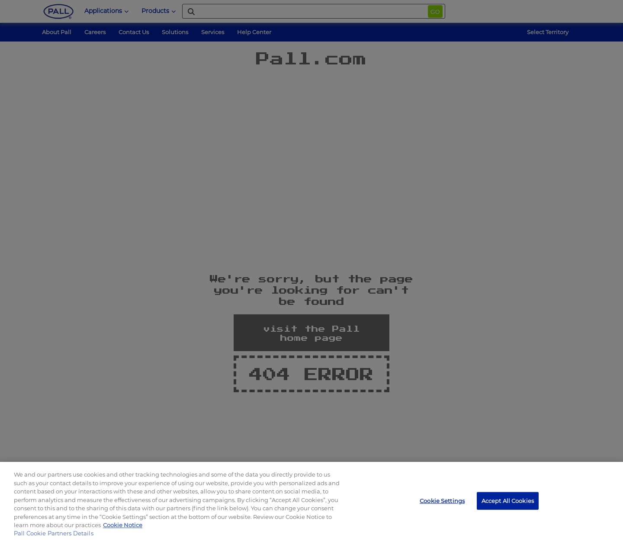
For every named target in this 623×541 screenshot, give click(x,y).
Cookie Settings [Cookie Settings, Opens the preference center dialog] (442, 500)
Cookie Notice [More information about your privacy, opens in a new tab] (122, 525)
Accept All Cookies (508, 500)
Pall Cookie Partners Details (53, 533)
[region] (311, 501)
